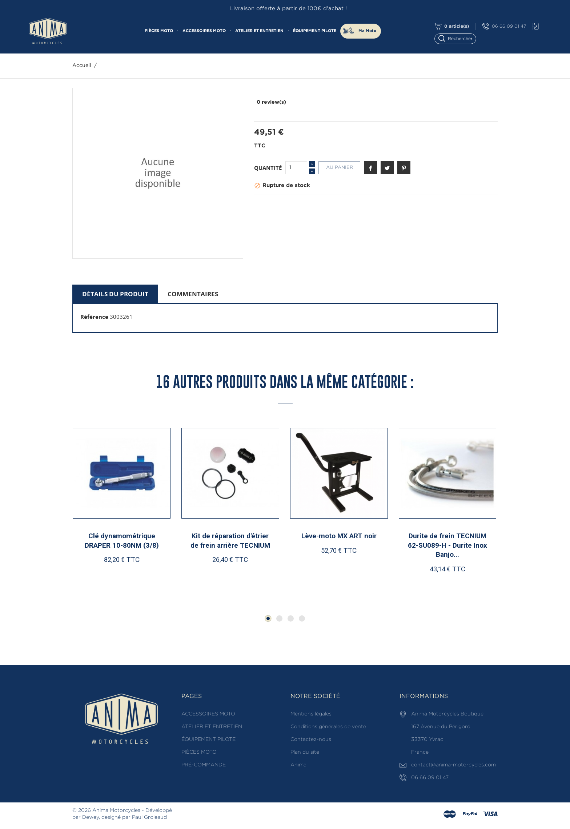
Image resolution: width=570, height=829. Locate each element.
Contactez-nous (310, 739)
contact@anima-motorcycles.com (453, 765)
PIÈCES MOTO (159, 31)
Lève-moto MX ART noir (339, 536)
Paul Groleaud (149, 817)
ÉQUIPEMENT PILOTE (314, 31)
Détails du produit (115, 294)
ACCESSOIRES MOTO (204, 31)
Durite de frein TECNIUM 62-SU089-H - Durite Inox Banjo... (447, 545)
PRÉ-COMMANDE (203, 765)
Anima (298, 765)
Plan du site (304, 752)
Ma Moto (367, 31)
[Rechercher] (458, 38)
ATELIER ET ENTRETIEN (259, 31)
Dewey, (91, 817)
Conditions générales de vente (328, 727)
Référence (94, 316)
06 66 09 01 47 (504, 26)
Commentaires (193, 294)
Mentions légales (311, 714)
